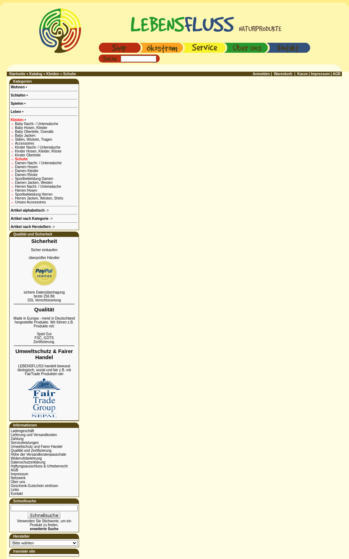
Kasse (302, 74)
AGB (14, 470)
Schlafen (18, 95)
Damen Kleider (26, 171)
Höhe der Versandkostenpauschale (38, 454)
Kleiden (52, 74)
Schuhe (69, 74)
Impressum (19, 474)
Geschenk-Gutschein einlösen (34, 486)
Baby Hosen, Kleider (31, 128)
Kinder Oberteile (28, 155)
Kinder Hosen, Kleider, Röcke (38, 151)
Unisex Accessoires (30, 202)
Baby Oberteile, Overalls (34, 132)
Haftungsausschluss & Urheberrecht (39, 466)
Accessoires (24, 143)
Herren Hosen (26, 190)
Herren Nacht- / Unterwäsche (38, 186)
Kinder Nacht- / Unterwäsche (38, 147)
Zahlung (17, 439)
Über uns (18, 482)
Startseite (17, 74)
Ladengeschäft (22, 431)
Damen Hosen (26, 167)
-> (33, 227)
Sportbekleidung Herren (34, 194)
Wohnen (18, 87)
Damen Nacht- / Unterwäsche (38, 163)
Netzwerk (18, 478)
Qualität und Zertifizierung (31, 450)
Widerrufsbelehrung (26, 458)
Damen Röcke (26, 175)
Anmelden (261, 74)
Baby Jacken (25, 136)
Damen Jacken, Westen (34, 183)
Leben (16, 112)
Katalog (35, 74)
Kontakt (17, 494)
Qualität (44, 309)
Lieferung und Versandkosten (34, 435)
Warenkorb (283, 74)
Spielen (17, 103)
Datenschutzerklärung (28, 462)
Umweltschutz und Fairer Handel (36, 447)
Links (15, 490)
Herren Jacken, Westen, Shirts (39, 198)
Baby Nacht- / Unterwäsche (36, 124)
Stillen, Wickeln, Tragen (33, 139)
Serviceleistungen (25, 443)
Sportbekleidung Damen (34, 179)
